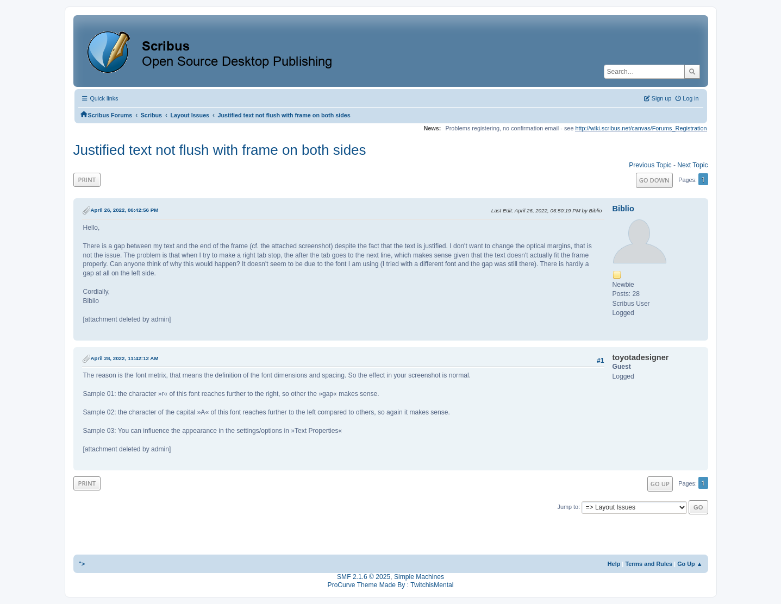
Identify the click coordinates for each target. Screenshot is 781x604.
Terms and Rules (648, 564)
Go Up (660, 484)
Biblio (623, 208)
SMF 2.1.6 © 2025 (363, 577)
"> (82, 564)
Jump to (568, 507)
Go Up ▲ (689, 564)
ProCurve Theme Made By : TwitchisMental (391, 585)
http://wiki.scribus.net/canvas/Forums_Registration (641, 128)
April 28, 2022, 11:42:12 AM (125, 358)
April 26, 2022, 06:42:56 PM (125, 210)
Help (614, 564)
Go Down (654, 180)
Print (87, 179)
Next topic (692, 165)
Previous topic (650, 165)
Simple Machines (419, 577)
